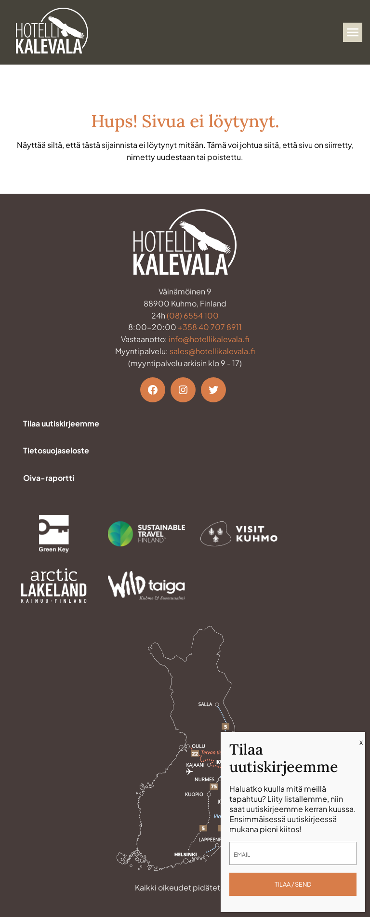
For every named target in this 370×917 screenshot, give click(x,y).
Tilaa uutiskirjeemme (61, 423)
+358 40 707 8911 (210, 327)
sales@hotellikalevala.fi (212, 351)
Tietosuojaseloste (56, 450)
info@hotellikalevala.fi (209, 339)
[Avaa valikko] (352, 32)
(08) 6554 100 (193, 315)
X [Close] (361, 742)
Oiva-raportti (48, 478)
